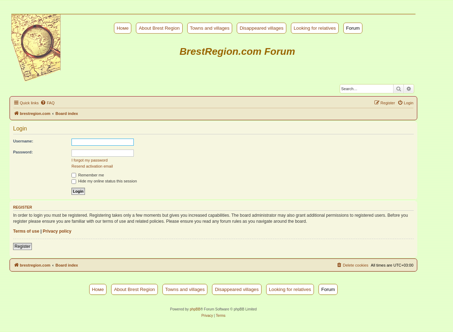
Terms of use (26, 231)
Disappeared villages (261, 28)
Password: (23, 152)
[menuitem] (47, 103)
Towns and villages (210, 28)
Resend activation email (92, 166)
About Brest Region (159, 28)
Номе (123, 28)
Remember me (87, 175)
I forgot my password (89, 160)
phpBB (195, 309)
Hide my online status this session (104, 181)
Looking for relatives (315, 28)
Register (22, 246)
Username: (23, 141)
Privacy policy (57, 231)
